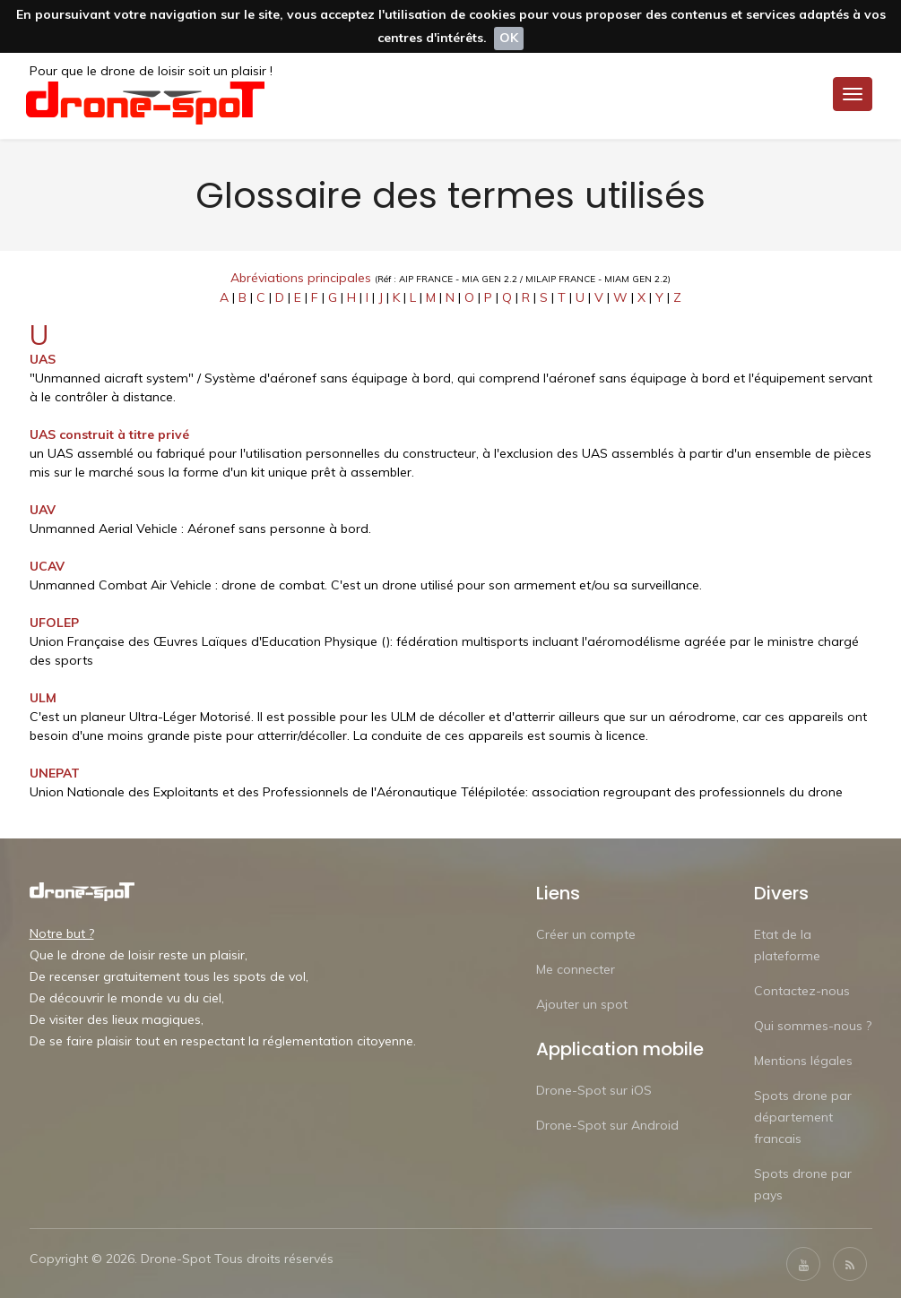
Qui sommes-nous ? (812, 1025)
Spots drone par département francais (803, 1116)
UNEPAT (55, 772)
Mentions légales (803, 1060)
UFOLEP (54, 622)
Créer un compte (586, 933)
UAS (43, 358)
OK (508, 38)
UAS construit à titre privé (109, 434)
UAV (43, 509)
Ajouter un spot (582, 1003)
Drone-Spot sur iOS (594, 1089)
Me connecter (575, 968)
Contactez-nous (802, 990)
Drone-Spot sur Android (607, 1124)
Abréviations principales (300, 277)
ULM (43, 697)
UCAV (47, 565)
